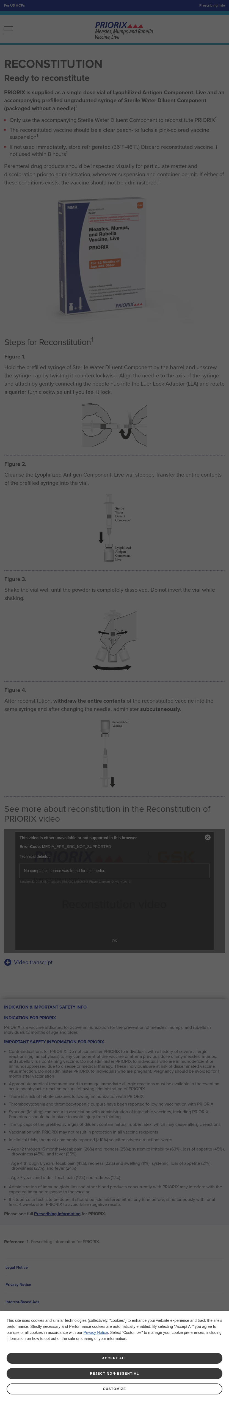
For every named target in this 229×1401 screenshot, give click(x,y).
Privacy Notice (95, 1332)
